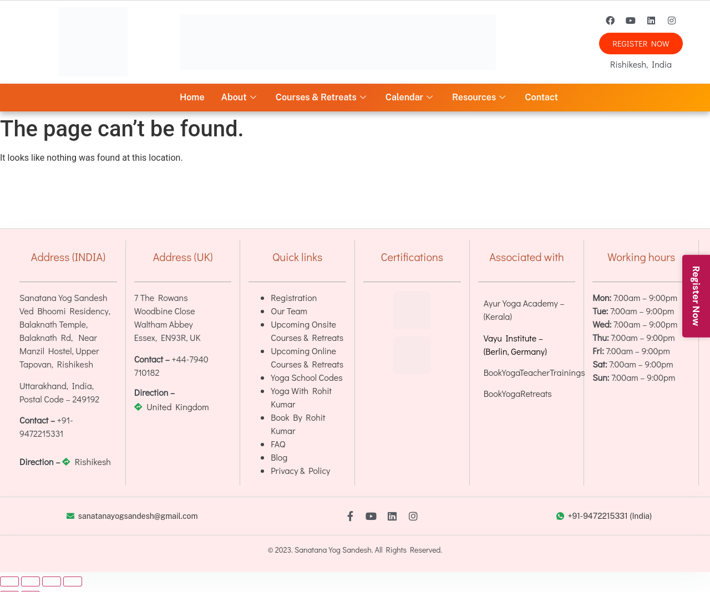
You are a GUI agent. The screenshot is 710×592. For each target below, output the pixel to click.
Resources (480, 97)
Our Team (289, 311)
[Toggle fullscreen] (30, 581)
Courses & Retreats (322, 97)
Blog (279, 457)
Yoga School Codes (306, 377)
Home (192, 97)
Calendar (410, 97)
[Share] (51, 581)
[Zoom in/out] (9, 581)
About (240, 97)
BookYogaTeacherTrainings (534, 372)
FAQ (278, 444)
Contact (541, 97)
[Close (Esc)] (72, 581)
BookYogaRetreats (518, 393)
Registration (294, 297)
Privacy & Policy (300, 470)
